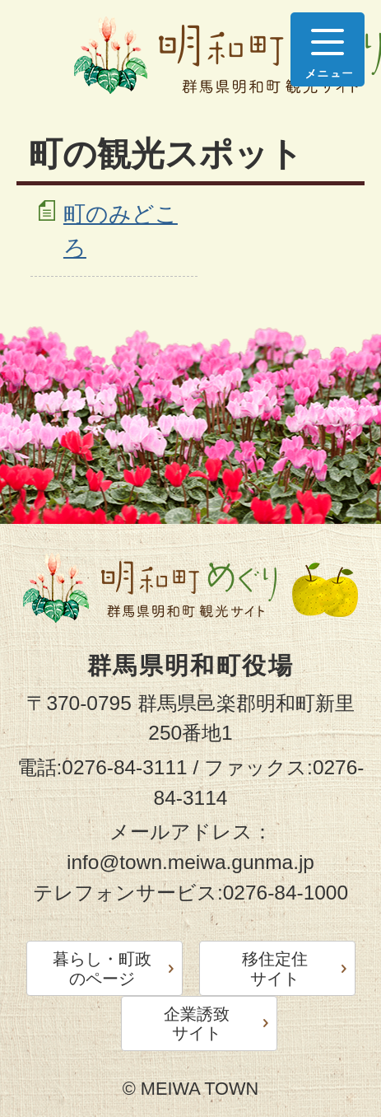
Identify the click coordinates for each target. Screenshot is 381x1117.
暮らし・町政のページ (102, 968)
